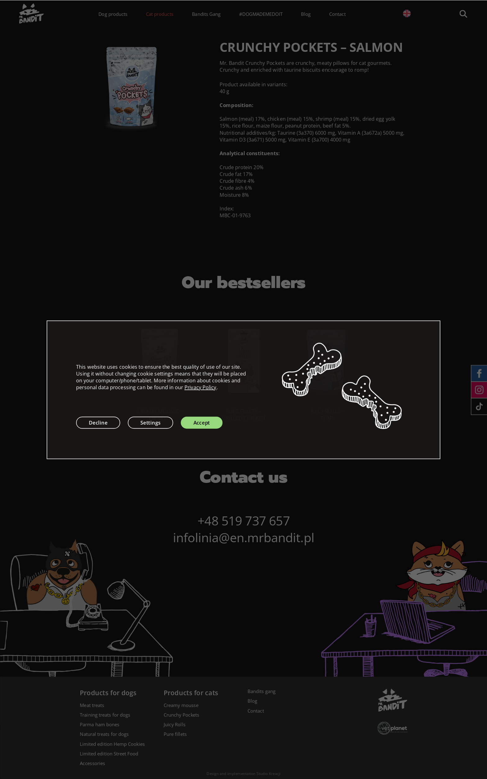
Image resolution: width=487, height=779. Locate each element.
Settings (150, 422)
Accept (201, 422)
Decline (98, 422)
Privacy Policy (200, 387)
